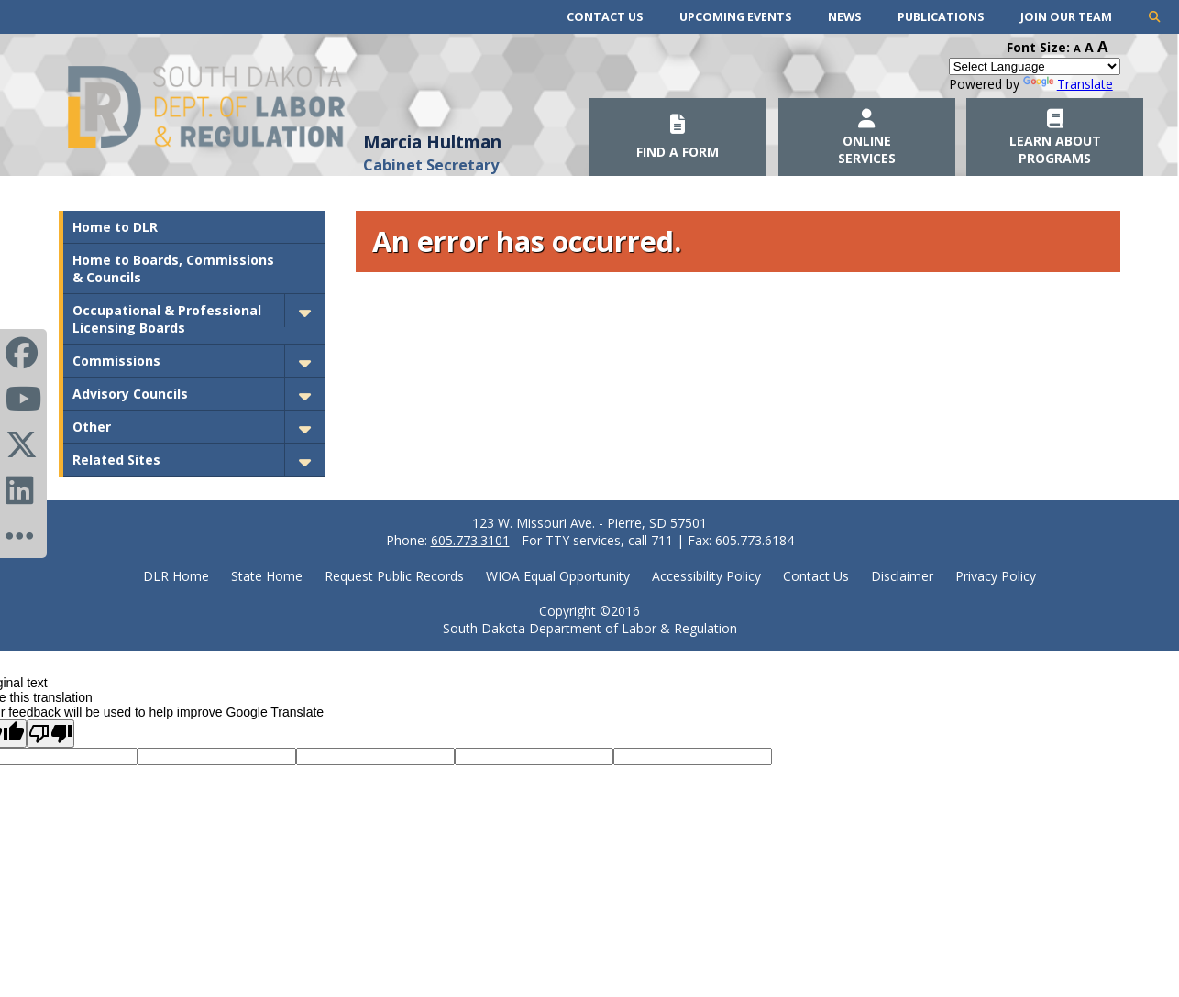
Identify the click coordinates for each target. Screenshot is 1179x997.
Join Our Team (1066, 17)
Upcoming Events (735, 17)
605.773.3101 (470, 540)
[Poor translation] (50, 733)
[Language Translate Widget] (1034, 66)
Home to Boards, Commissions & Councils (173, 268)
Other (91, 426)
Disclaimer (902, 576)
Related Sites (116, 459)
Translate (1068, 84)
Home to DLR (115, 227)
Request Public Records (394, 576)
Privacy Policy (995, 576)
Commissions (116, 360)
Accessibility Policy (706, 576)
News (844, 17)
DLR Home (176, 576)
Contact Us (605, 17)
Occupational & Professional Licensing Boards (166, 318)
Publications (941, 17)
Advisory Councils (130, 393)
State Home (267, 576)
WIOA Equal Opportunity (558, 576)
